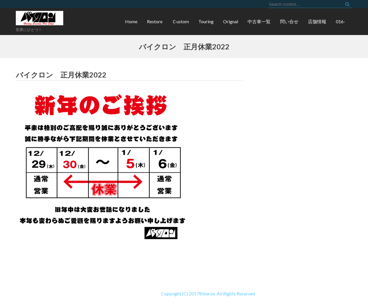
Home (131, 21)
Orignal (230, 21)
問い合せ (289, 21)
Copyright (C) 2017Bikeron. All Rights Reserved (127, 293)
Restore (154, 21)
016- (340, 21)
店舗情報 (317, 21)
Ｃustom (180, 21)
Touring (206, 21)
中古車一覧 (259, 21)
